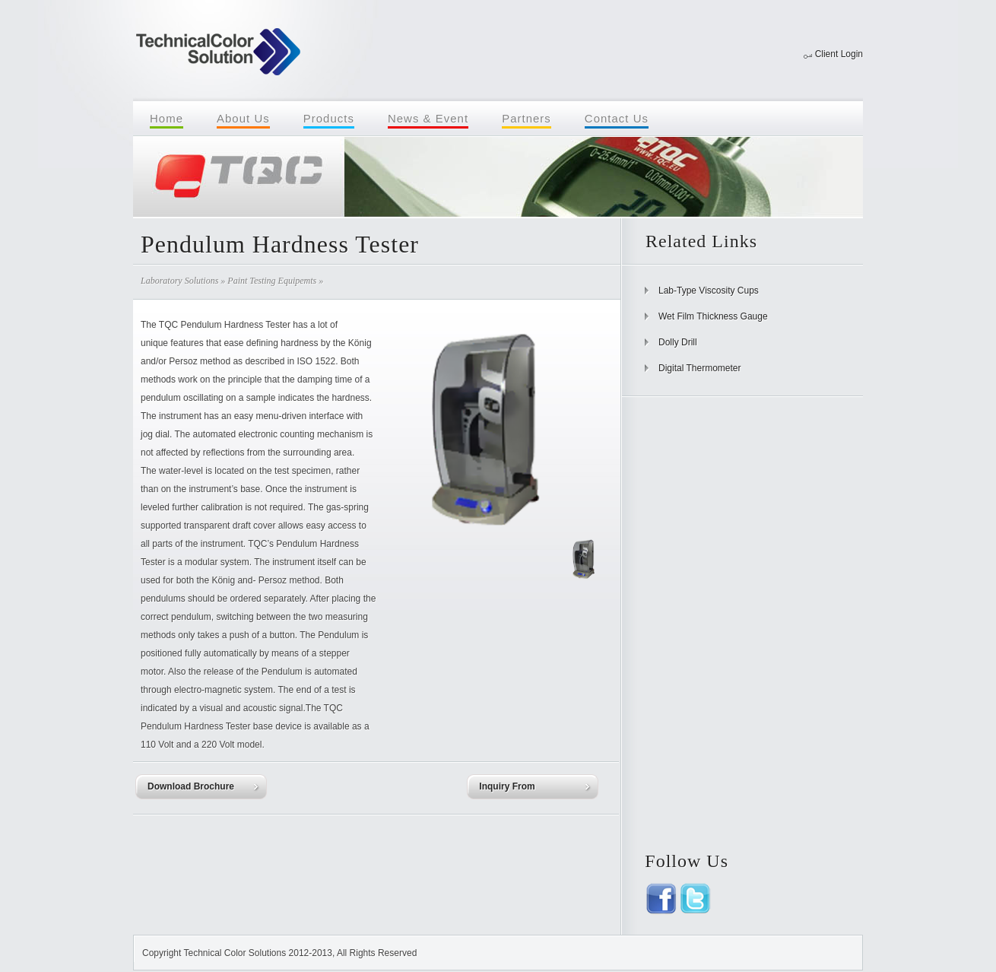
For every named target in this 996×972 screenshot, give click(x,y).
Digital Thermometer (699, 368)
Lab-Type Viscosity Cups (708, 290)
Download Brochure (190, 786)
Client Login (839, 54)
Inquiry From (506, 786)
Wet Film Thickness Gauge (713, 316)
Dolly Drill (677, 342)
